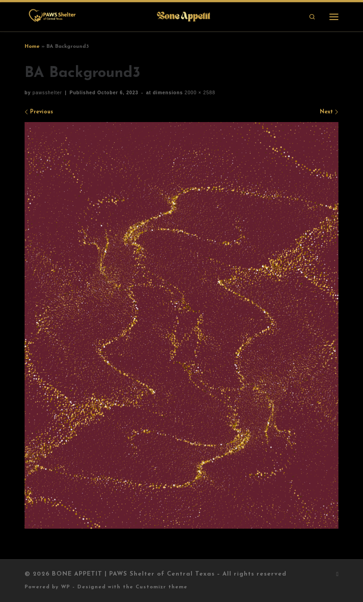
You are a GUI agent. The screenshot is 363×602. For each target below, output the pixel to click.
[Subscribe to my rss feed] (337, 574)
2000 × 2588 (199, 92)
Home (32, 46)
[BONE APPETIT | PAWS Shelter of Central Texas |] (119, 16)
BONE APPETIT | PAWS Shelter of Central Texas (133, 574)
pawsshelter (47, 92)
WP (65, 587)
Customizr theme (161, 587)
